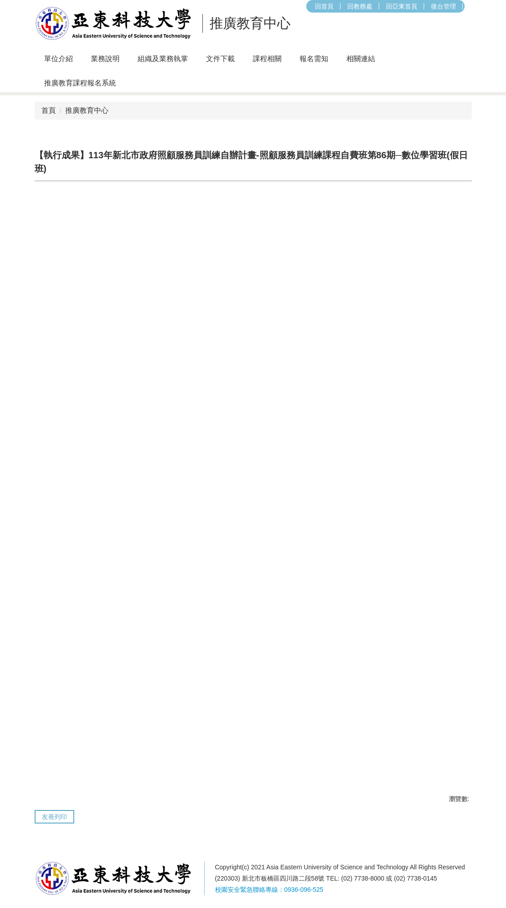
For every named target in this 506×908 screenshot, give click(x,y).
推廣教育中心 (86, 110)
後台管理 (334, 6)
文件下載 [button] (220, 58)
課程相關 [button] (267, 58)
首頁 (48, 110)
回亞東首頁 (293, 6)
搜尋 (366, 6)
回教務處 (251, 6)
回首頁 (215, 6)
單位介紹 (58, 58)
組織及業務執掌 (163, 58)
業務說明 (105, 58)
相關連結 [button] (360, 58)
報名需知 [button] (314, 58)
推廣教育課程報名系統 (80, 83)
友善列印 (54, 816)
